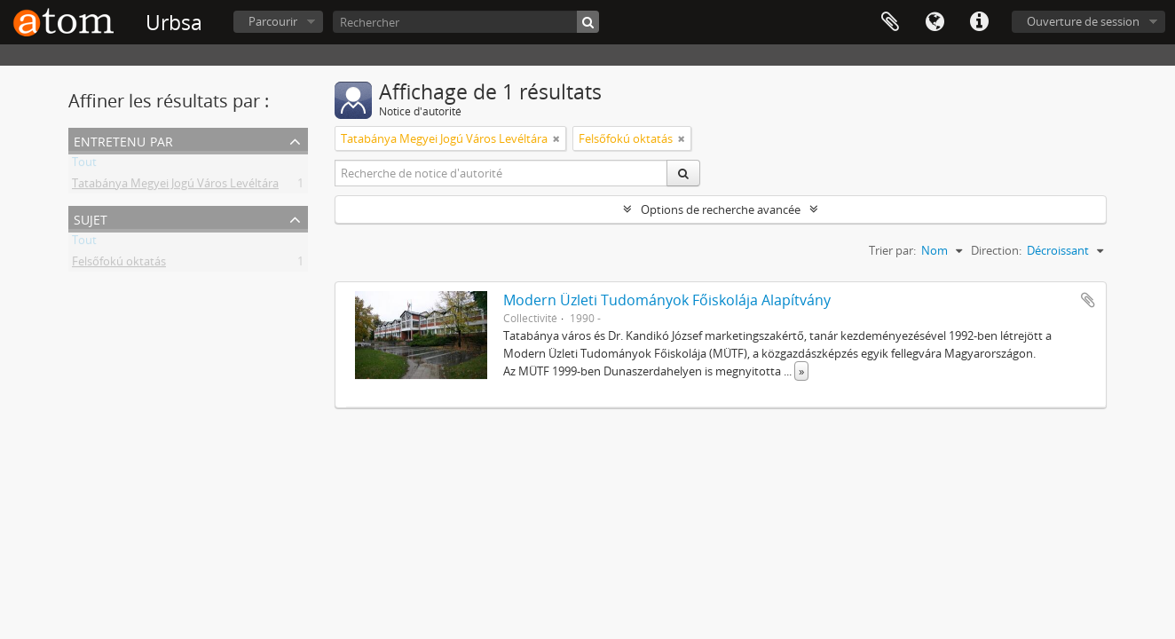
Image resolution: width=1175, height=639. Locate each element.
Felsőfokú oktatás (119, 264)
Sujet (90, 218)
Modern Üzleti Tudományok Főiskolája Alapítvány (667, 300)
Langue (934, 22)
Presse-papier (890, 22)
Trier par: (892, 250)
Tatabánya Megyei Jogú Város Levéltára (175, 186)
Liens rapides (979, 22)
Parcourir (272, 21)
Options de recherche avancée (720, 209)
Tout (84, 165)
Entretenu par (123, 140)
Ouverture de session (1083, 21)
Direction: (996, 250)
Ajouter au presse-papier (1088, 300)
